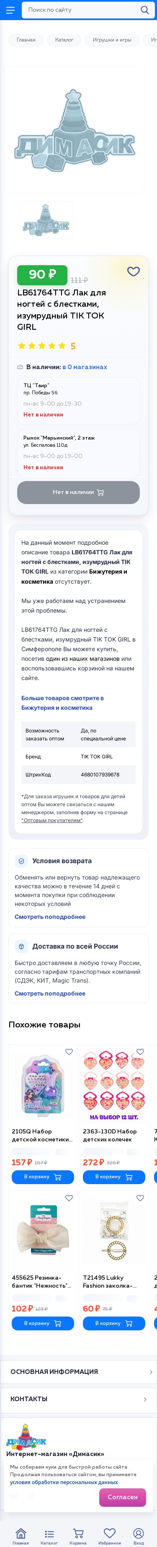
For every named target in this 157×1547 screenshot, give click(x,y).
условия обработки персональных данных (64, 1482)
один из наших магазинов (83, 658)
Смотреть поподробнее (50, 916)
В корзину (43, 1177)
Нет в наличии (78, 492)
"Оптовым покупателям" (51, 820)
